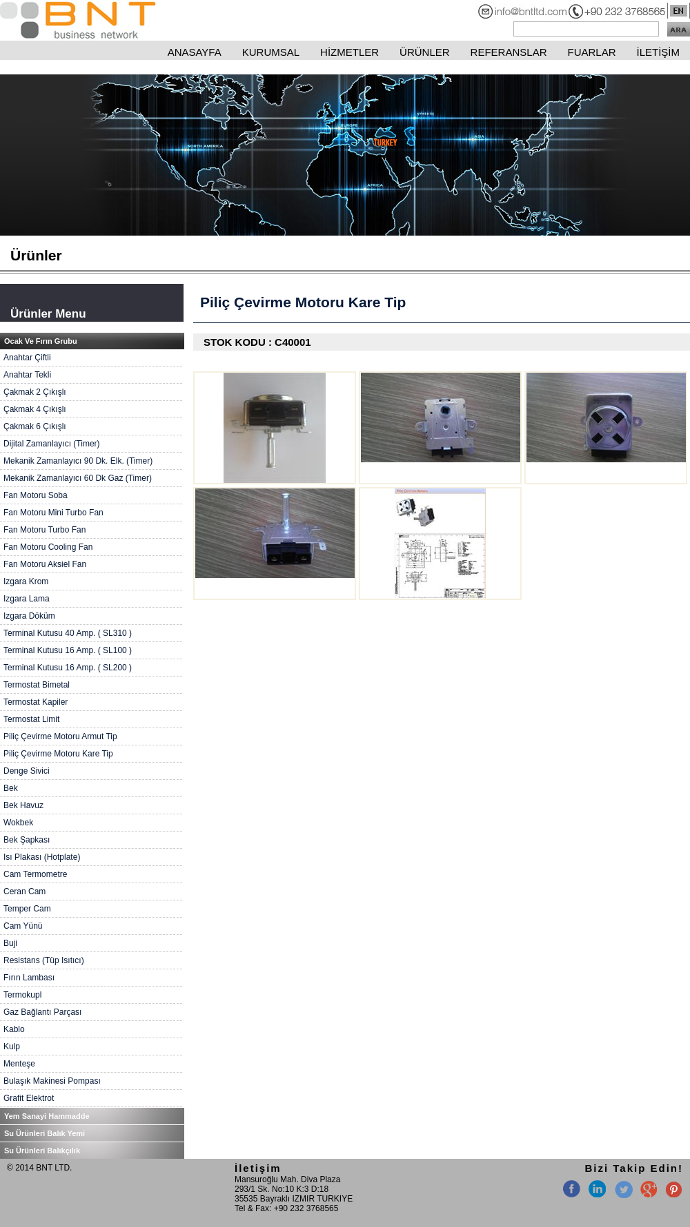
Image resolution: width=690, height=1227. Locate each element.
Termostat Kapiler (35, 702)
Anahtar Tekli (27, 375)
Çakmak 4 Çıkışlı (34, 409)
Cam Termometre (35, 874)
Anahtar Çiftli (27, 357)
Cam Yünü (22, 926)
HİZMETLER (349, 52)
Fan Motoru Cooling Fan (47, 547)
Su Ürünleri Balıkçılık (42, 1150)
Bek (10, 788)
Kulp (11, 1046)
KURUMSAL (270, 52)
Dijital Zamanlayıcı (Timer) (51, 443)
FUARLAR (591, 52)
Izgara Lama (26, 599)
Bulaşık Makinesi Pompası (52, 1081)
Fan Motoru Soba (35, 495)
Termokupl (22, 995)
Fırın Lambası (29, 977)
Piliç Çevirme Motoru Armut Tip (60, 736)
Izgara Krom (25, 581)
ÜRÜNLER (425, 52)
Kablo (14, 1029)
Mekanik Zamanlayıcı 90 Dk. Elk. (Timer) (77, 461)
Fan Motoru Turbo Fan (44, 530)
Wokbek (18, 822)
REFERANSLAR (509, 52)
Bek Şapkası (26, 840)
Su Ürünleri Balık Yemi (44, 1133)
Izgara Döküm (29, 616)
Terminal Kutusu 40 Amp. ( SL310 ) (67, 633)
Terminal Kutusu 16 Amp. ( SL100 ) (67, 650)
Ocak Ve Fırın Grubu (40, 341)
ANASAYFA (194, 52)
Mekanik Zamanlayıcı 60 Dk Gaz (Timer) (77, 478)
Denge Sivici (26, 771)
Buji (10, 943)
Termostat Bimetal (36, 685)
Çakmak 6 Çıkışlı (34, 426)
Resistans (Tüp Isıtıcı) (43, 960)
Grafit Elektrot (28, 1098)
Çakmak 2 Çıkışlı (34, 392)
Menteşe (19, 1064)
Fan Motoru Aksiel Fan (44, 564)
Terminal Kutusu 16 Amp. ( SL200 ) (67, 667)
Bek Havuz (23, 805)
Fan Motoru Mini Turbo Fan (53, 512)
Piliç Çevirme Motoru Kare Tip (58, 754)
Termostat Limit (31, 719)
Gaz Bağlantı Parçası (42, 1012)
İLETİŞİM (658, 52)
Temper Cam (27, 909)
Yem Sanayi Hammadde (47, 1116)
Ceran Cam (24, 891)
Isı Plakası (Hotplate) (41, 857)
